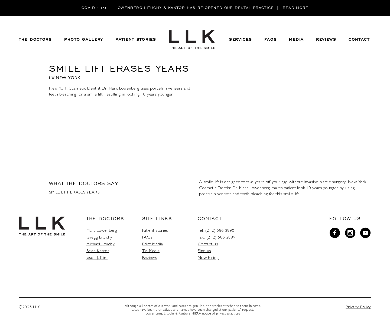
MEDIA (296, 39)
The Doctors (105, 218)
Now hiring (208, 258)
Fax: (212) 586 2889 (216, 238)
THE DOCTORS (35, 39)
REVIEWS (326, 39)
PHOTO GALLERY (83, 39)
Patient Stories (155, 231)
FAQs (147, 238)
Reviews (149, 258)
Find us (204, 251)
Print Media (152, 244)
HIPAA (196, 314)
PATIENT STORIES (135, 39)
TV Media (151, 251)
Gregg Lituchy (99, 238)
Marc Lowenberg (101, 231)
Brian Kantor (97, 251)
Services (240, 39)
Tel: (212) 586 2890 (216, 231)
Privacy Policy (358, 307)
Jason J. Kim (97, 258)
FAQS (270, 39)
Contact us (208, 244)
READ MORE (295, 7)
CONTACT (359, 39)
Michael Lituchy (100, 244)
